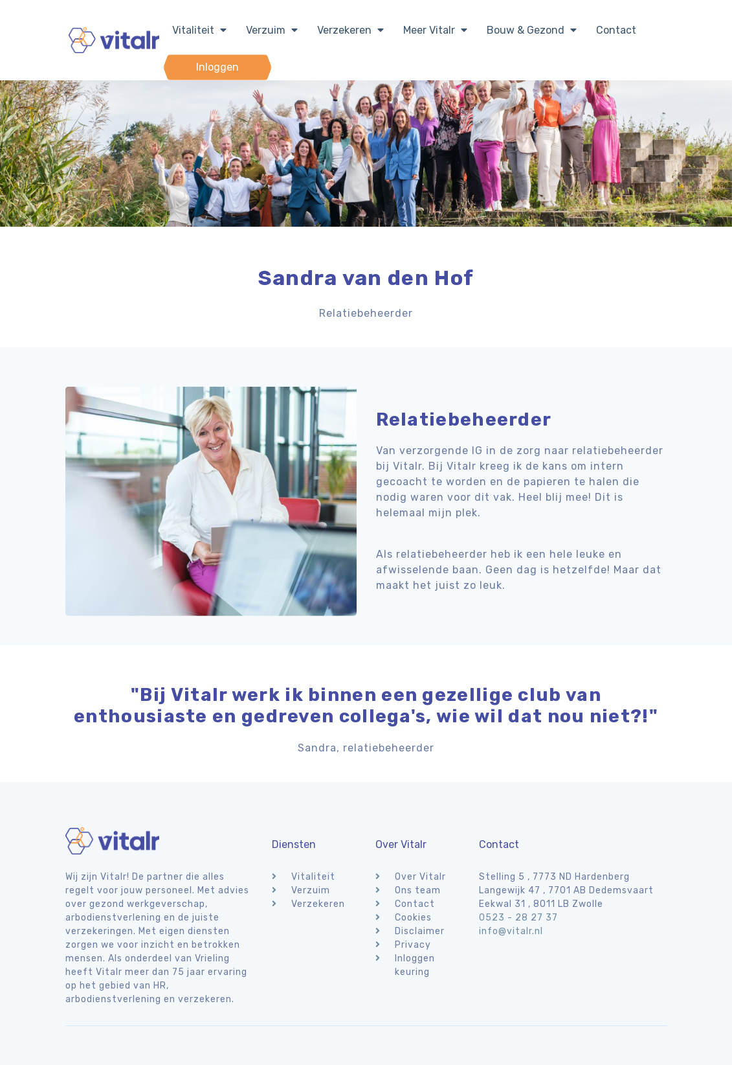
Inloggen (217, 67)
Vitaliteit (199, 30)
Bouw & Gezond (532, 30)
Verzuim (272, 30)
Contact (616, 30)
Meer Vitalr (435, 30)
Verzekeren (350, 30)
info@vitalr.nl (511, 931)
